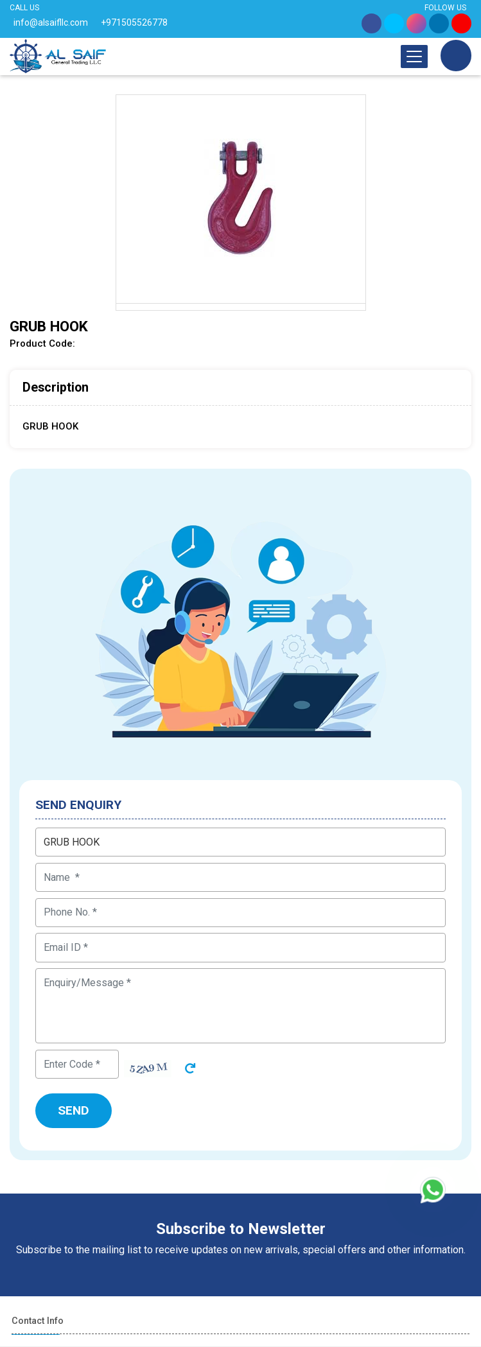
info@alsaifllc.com (50, 22)
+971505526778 (134, 22)
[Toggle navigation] (414, 56)
